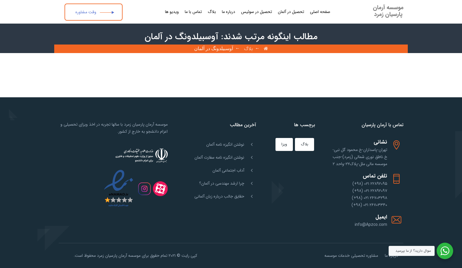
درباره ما (228, 12)
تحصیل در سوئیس (256, 12)
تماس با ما (193, 12)
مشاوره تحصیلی (364, 255)
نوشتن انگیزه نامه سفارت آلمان (219, 157)
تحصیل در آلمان (291, 12)
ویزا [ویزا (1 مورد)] (284, 144)
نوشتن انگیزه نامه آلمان (225, 144)
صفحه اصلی (320, 12)
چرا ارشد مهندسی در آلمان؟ (221, 183)
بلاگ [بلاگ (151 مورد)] (304, 144)
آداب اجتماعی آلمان (228, 170)
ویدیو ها (172, 12)
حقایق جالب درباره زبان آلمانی (219, 196)
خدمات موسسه (337, 255)
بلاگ (212, 12)
